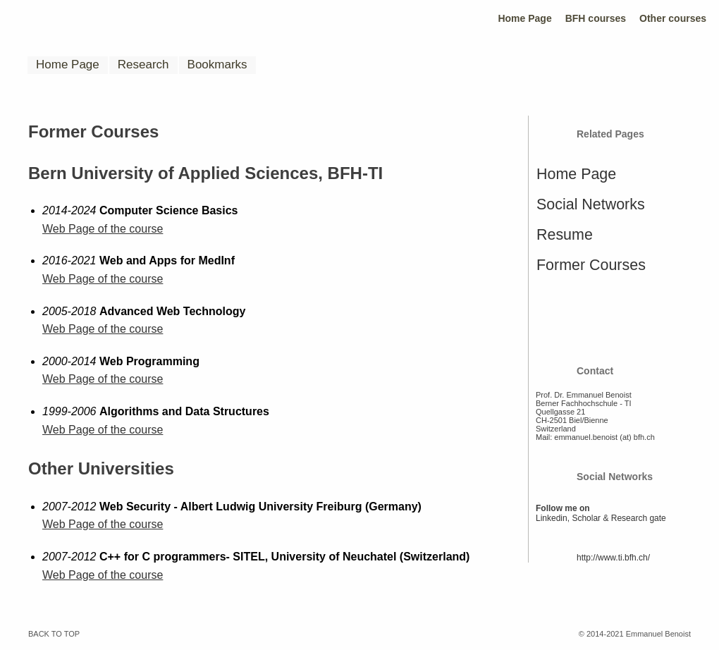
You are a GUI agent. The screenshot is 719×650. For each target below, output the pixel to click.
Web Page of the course (102, 229)
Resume (564, 234)
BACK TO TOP (54, 634)
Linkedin (551, 518)
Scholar (586, 518)
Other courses (672, 18)
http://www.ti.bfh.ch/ (613, 558)
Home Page (524, 18)
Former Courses (591, 265)
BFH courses (595, 18)
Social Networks (590, 204)
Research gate (638, 518)
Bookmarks (217, 64)
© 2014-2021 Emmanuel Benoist (635, 634)
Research (143, 64)
